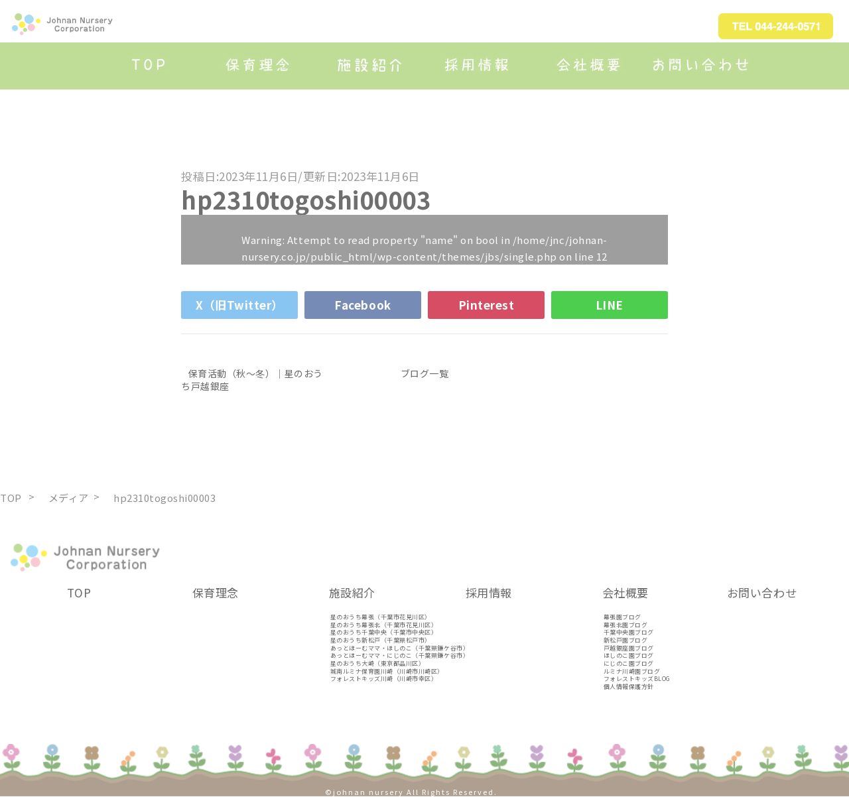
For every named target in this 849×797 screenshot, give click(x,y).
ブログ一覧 (425, 373)
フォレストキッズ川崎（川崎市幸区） (384, 678)
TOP (79, 592)
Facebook (362, 304)
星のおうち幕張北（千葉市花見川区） (384, 625)
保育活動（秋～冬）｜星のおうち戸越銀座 (252, 379)
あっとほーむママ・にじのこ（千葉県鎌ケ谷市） (399, 655)
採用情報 (489, 592)
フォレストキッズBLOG (637, 678)
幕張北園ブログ (626, 625)
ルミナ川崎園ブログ (632, 671)
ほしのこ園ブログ (629, 655)
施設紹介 (352, 592)
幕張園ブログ (622, 617)
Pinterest (486, 304)
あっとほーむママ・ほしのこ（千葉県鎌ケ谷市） (399, 648)
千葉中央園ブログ (629, 632)
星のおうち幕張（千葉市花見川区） (380, 617)
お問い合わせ (762, 592)
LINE (609, 304)
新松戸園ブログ (626, 640)
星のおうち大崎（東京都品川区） (377, 663)
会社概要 (625, 592)
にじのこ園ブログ (629, 663)
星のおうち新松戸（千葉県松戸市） (380, 640)
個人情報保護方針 (629, 686)
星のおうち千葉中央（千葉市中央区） (384, 632)
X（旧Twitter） (239, 304)
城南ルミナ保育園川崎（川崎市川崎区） (387, 671)
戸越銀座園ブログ (629, 648)
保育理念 (215, 592)
